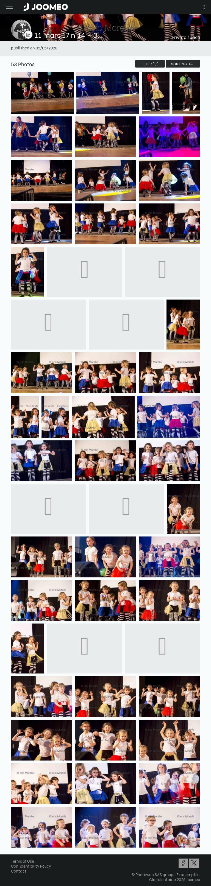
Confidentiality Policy (31, 866)
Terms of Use (22, 861)
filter (150, 64)
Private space (186, 37)
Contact (18, 871)
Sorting (183, 64)
